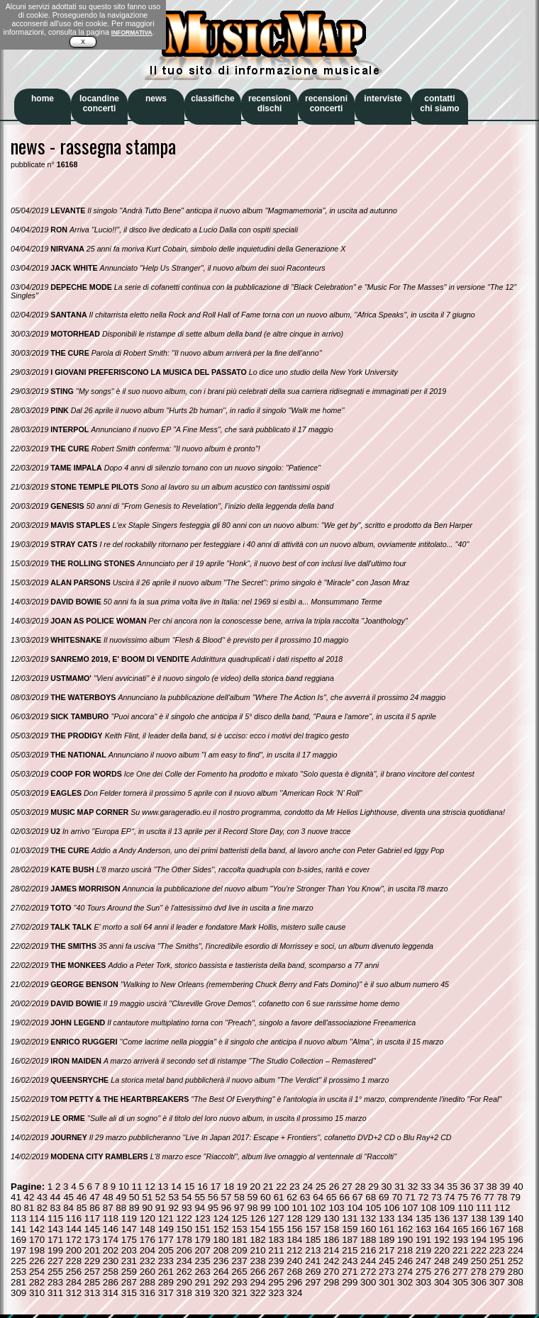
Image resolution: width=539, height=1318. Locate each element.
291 (203, 1282)
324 (294, 1293)
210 (257, 1250)
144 (74, 1229)
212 (294, 1250)
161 (386, 1229)
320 (220, 1293)
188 (368, 1239)
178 (184, 1239)
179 (203, 1239)
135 (423, 1218)
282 (37, 1282)
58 (239, 1197)
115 (55, 1218)
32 (413, 1186)
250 (479, 1261)
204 (147, 1250)
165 (460, 1229)
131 (349, 1218)
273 (386, 1271)
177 (166, 1239)
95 (213, 1207)
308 (515, 1282)
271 (349, 1271)
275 (423, 1271)
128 (294, 1218)
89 (134, 1207)
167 (497, 1229)
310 (37, 1293)
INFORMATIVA (131, 32)
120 (147, 1218)
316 (147, 1293)
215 (349, 1250)
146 (110, 1229)
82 (42, 1207)
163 (423, 1229)
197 (18, 1250)
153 (239, 1229)
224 (515, 1250)
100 (281, 1207)
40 (518, 1186)
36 (465, 1186)
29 (373, 1186)
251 (497, 1261)
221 (460, 1250)
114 (37, 1218)
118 (110, 1218)
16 (202, 1186)
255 (55, 1271)
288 (147, 1282)
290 (184, 1282)
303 (423, 1282)
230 (110, 1261)
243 (349, 1261)
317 (166, 1293)
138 (479, 1218)
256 (74, 1271)
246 (405, 1261)
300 (368, 1282)
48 (108, 1197)
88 (121, 1207)
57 (226, 1197)
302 (405, 1282)
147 (129, 1229)
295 (276, 1282)
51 (147, 1197)
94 (199, 1207)
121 (166, 1218)
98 (253, 1207)
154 (257, 1229)
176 (147, 1239)
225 (18, 1261)
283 (55, 1282)
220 (442, 1250)
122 (184, 1218)
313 (92, 1293)
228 (74, 1261)
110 (465, 1207)
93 (187, 1207)
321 (239, 1293)
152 (220, 1229)
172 (74, 1239)
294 (257, 1282)
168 (515, 1229)
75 (462, 1197)
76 (476, 1197)
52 (160, 1197)
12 (150, 1186)
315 (129, 1293)
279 (497, 1271)
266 (257, 1271)
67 (357, 1197)
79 (515, 1197)
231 (129, 1261)
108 (428, 1207)
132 (368, 1218)
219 (423, 1250)
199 (55, 1250)
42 (29, 1197)
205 (166, 1250)
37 (478, 1186)
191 (423, 1239)
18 (228, 1186)
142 (37, 1229)
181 (239, 1239)
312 (74, 1293)
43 (42, 1197)
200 (74, 1250)
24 (307, 1186)
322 (257, 1293)
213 (313, 1250)
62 (292, 1197)
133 (386, 1218)
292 (220, 1282)
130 (331, 1218)
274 (405, 1271)
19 (242, 1186)
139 (497, 1218)
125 (239, 1218)
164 (442, 1229)
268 (294, 1271)
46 (82, 1197)
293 (239, 1282)
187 (349, 1239)
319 (203, 1293)
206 (184, 1250)
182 (257, 1239)
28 (360, 1186)
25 (321, 1186)
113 (18, 1218)
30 (387, 1186)
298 (331, 1282)
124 (220, 1218)
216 (368, 1250)
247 (423, 1261)
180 (220, 1239)
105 (373, 1207)
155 (276, 1229)
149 (166, 1229)
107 (410, 1207)
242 (331, 1261)
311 (55, 1293)
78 (502, 1197)
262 (184, 1271)
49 (121, 1197)
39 (504, 1186)
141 (18, 1229)
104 (354, 1207)
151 (203, 1229)
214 (331, 1250)
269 (313, 1271)
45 (68, 1197)
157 (313, 1229)
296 (294, 1282)
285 (92, 1282)
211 (276, 1250)
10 (123, 1186)
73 (436, 1197)
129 (313, 1218)
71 (410, 1197)
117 (92, 1218)
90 (147, 1207)
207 (203, 1250)
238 (257, 1261)
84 (68, 1207)
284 (74, 1282)
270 (331, 1271)
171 (55, 1239)
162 (405, 1229)
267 (276, 1271)
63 (305, 1197)
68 (370, 1197)
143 (55, 1229)
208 (220, 1250)
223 (497, 1250)
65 (331, 1197)
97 (239, 1207)
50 (134, 1197)
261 (166, 1271)
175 (129, 1239)
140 (515, 1218)
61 (279, 1197)
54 (187, 1197)
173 (92, 1239)
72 (423, 1197)
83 (55, 1207)
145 (92, 1229)
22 (281, 1186)
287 (129, 1282)
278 (479, 1271)
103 (336, 1207)
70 (396, 1197)
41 (16, 1197)
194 (479, 1239)
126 (257, 1218)
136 (442, 1218)
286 (110, 1282)
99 (265, 1207)
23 (294, 1186)
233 (166, 1261)
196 (515, 1239)
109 (447, 1207)
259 (129, 1271)
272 (368, 1271)
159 (349, 1229)
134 (405, 1218)
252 (515, 1261)
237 (239, 1261)
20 (255, 1186)
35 (452, 1186)
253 (18, 1271)
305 (460, 1282)
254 (37, 1271)
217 (386, 1250)
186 (331, 1239)
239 (276, 1261)
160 (368, 1229)
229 (92, 1261)
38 (492, 1186)
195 (497, 1239)
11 (137, 1186)
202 (110, 1250)
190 (405, 1239)
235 (203, 1261)
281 (18, 1282)
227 (55, 1261)
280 (515, 1271)
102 (318, 1207)
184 (294, 1239)
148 (147, 1229)
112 (502, 1207)
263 (203, 1271)
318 (184, 1293)
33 (426, 1186)
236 (220, 1261)
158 (331, 1229)
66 (344, 1197)
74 (450, 1197)
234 (184, 1261)
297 (313, 1282)
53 (173, 1197)
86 (94, 1207)
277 (460, 1271)
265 (239, 1271)
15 (189, 1186)
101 (300, 1207)
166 (479, 1229)
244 (368, 1261)
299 (349, 1282)
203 (129, 1250)
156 (294, 1229)
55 (199, 1197)
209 (239, 1250)
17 (216, 1186)
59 (253, 1197)
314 (110, 1293)
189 (386, 1239)
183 (276, 1239)
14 (176, 1186)
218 (405, 1250)
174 (110, 1239)
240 (294, 1261)
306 (479, 1282)
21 (268, 1186)
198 (37, 1250)
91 (160, 1207)
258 (110, 1271)
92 (173, 1207)
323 (276, 1293)
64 (318, 1197)
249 (460, 1261)
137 (460, 1218)
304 (442, 1282)
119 (129, 1218)
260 (147, 1271)
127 (276, 1218)
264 (220, 1271)
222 (479, 1250)
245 (386, 1261)
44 (55, 1197)
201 (92, 1250)
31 (399, 1186)
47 (94, 1197)
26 (333, 1186)
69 (384, 1197)
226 (37, 1261)
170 (37, 1239)
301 (386, 1282)
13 (163, 1186)
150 (184, 1229)
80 (16, 1207)
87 (108, 1207)
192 (442, 1239)
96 (226, 1207)
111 (483, 1207)
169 (18, 1239)
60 (265, 1197)
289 (166, 1282)
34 (439, 1186)
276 (442, 1271)
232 (147, 1261)
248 (442, 1261)
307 (497, 1282)
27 (347, 1186)
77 (489, 1197)
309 (18, 1293)
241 (313, 1261)
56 (213, 1197)
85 (82, 1207)
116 (74, 1218)
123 (203, 1218)
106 (391, 1207)
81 (29, 1207)
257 (92, 1271)
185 (313, 1239)
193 (460, 1239)
